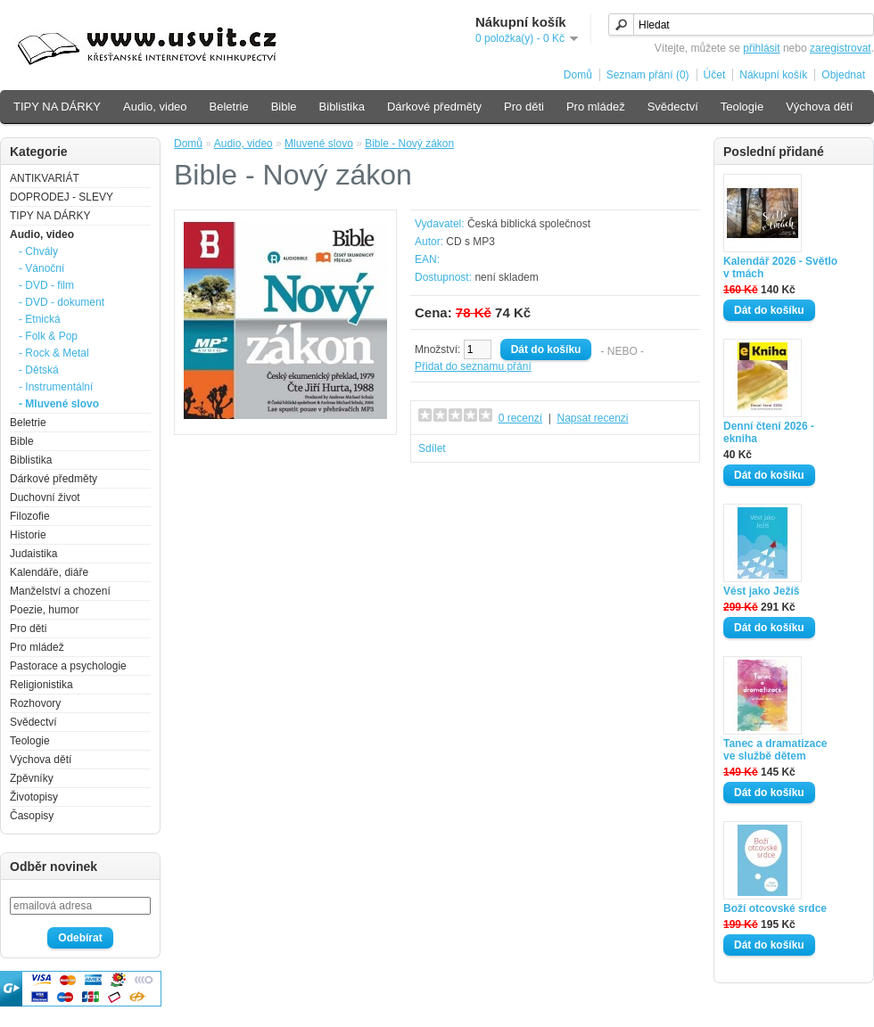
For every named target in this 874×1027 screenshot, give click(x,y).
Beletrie (229, 106)
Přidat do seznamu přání (473, 366)
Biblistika (342, 106)
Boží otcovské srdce (775, 908)
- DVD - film (46, 285)
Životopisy (34, 797)
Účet (715, 75)
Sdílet (432, 448)
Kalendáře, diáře (49, 572)
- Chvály (38, 251)
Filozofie (30, 516)
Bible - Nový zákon (409, 143)
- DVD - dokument (61, 302)
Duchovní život (45, 497)
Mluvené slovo (318, 143)
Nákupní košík (773, 75)
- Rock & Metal (54, 353)
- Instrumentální (56, 387)
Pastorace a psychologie (68, 666)
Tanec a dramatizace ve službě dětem (775, 749)
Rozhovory (35, 703)
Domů (578, 75)
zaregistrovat (840, 48)
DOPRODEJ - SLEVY (61, 197)
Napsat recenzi (592, 418)
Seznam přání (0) (647, 75)
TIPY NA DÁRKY (57, 106)
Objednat (843, 75)
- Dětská (39, 370)
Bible (284, 106)
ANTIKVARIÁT (44, 178)
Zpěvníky (32, 778)
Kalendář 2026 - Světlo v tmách (780, 267)
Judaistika (33, 553)
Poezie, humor (44, 610)
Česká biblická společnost (528, 224)
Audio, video (155, 106)
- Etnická (40, 319)
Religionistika (41, 684)
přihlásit (761, 48)
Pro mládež (595, 106)
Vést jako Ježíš (761, 591)
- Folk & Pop (48, 336)
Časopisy (32, 815)
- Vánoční (41, 268)
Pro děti (524, 106)
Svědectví (672, 106)
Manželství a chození (60, 591)
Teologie (742, 106)
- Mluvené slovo (59, 404)
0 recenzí (520, 418)
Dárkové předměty (434, 106)
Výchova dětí (819, 106)
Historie (28, 535)
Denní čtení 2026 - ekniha (768, 432)
